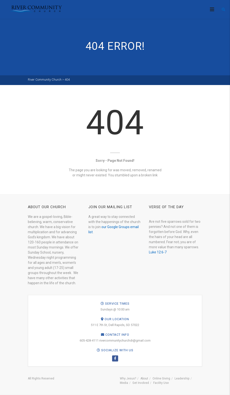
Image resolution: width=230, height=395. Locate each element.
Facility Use (161, 383)
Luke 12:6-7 (158, 252)
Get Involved (140, 383)
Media (124, 383)
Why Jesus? (128, 378)
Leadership (182, 378)
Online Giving (161, 378)
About (144, 378)
